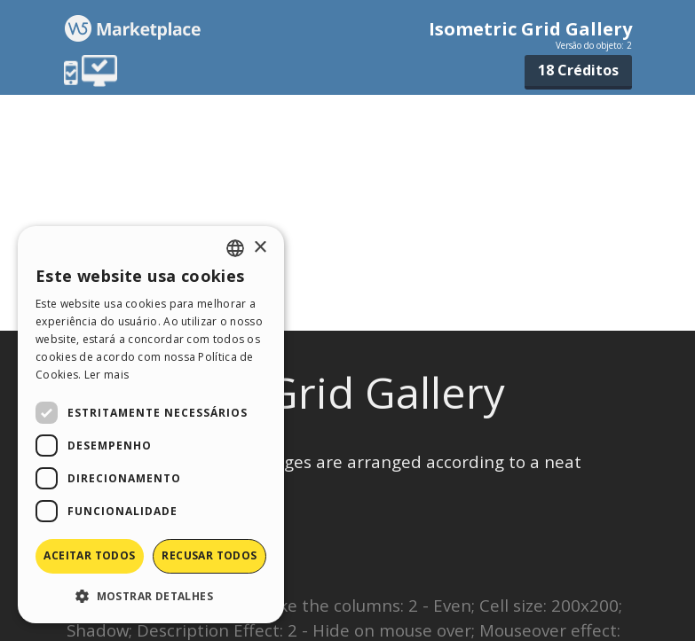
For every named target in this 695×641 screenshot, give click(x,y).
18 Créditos (578, 70)
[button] (151, 595)
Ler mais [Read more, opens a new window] (106, 374)
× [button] (259, 247)
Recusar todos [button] (209, 555)
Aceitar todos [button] (89, 555)
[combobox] (235, 248)
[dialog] (151, 424)
